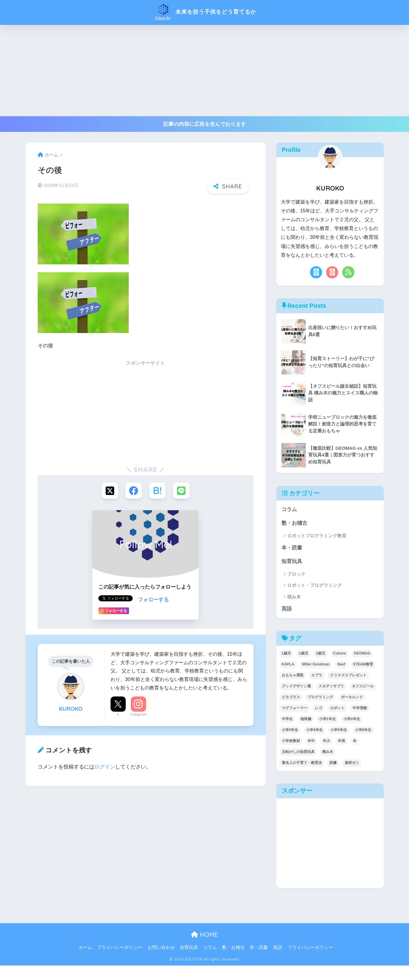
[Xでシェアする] (109, 491)
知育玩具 (291, 562)
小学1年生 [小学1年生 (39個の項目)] (327, 719)
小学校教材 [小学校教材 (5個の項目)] (291, 741)
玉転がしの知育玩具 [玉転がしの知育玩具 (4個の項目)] (298, 752)
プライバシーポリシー (119, 948)
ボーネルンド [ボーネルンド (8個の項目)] (352, 698)
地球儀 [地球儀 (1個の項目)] (305, 719)
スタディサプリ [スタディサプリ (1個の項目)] (331, 687)
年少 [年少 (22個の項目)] (326, 741)
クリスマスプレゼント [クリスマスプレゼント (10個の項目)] (348, 676)
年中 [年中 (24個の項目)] (311, 741)
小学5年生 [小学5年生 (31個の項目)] (338, 730)
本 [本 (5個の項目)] (354, 741)
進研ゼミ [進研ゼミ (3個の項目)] (352, 763)
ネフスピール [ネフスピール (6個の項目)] (363, 687)
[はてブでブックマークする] (157, 491)
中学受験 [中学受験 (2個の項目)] (360, 708)
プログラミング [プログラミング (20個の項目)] (320, 698)
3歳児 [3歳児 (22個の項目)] (320, 654)
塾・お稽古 (294, 523)
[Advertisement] (204, 70)
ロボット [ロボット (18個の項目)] (337, 708)
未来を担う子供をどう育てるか (204, 11)
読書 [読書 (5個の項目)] (333, 763)
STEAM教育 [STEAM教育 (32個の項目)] (363, 665)
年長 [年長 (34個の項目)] (341, 741)
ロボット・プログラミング (314, 585)
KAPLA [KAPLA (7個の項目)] (288, 665)
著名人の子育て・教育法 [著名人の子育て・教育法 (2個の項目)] (302, 763)
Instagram (138, 715)
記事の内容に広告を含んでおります (204, 124)
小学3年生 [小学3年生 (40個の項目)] (290, 730)
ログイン (104, 767)
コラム (289, 509)
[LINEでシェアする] (182, 491)
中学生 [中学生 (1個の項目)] (287, 719)
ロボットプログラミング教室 (316, 535)
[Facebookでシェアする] (133, 491)
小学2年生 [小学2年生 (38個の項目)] (351, 719)
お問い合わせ (161, 948)
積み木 (294, 597)
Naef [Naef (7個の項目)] (341, 665)
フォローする (153, 600)
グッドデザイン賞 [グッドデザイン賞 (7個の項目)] (296, 687)
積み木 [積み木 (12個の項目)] (327, 752)
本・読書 (291, 548)
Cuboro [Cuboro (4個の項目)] (339, 654)
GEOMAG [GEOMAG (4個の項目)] (362, 654)
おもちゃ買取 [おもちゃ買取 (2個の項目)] (293, 676)
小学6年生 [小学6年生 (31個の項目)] (363, 730)
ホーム (85, 948)
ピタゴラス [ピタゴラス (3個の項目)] (291, 698)
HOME (204, 935)
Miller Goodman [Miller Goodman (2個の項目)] (316, 665)
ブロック (296, 574)
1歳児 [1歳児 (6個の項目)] (286, 654)
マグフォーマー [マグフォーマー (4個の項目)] (294, 708)
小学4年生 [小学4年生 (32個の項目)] (314, 730)
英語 (286, 609)
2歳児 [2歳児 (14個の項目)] (303, 654)
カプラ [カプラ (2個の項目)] (316, 676)
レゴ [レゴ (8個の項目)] (318, 708)
